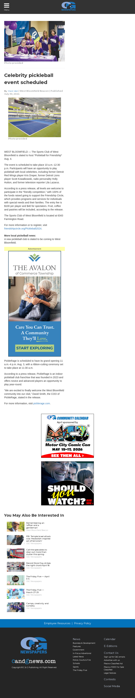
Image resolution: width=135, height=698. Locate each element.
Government (78, 650)
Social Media (112, 686)
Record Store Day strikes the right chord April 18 (38, 564)
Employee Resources (57, 623)
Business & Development (84, 643)
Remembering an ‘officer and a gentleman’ (35, 525)
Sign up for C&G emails (114, 657)
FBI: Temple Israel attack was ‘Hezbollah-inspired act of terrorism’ (38, 538)
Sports (76, 667)
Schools (76, 663)
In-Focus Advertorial (82, 653)
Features (77, 646)
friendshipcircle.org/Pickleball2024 (22, 228)
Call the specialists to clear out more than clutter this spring (36, 552)
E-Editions (110, 646)
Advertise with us (112, 660)
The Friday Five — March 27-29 (35, 590)
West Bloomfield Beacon (34, 91)
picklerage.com (41, 403)
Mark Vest (13, 91)
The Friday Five (80, 670)
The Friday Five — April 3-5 (37, 577)
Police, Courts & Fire (82, 660)
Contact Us (111, 653)
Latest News (78, 657)
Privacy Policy (82, 623)
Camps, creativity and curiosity (37, 604)
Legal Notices (110, 673)
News (76, 639)
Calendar (109, 639)
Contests (109, 679)
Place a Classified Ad (113, 663)
